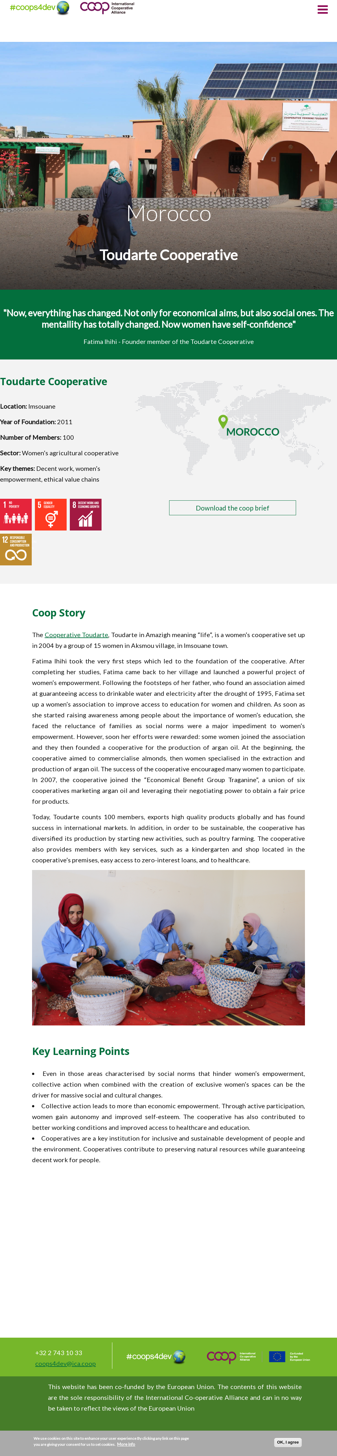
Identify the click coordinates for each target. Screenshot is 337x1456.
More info (126, 1444)
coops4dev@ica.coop (65, 1363)
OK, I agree (288, 1442)
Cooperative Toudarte (77, 634)
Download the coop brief (232, 508)
